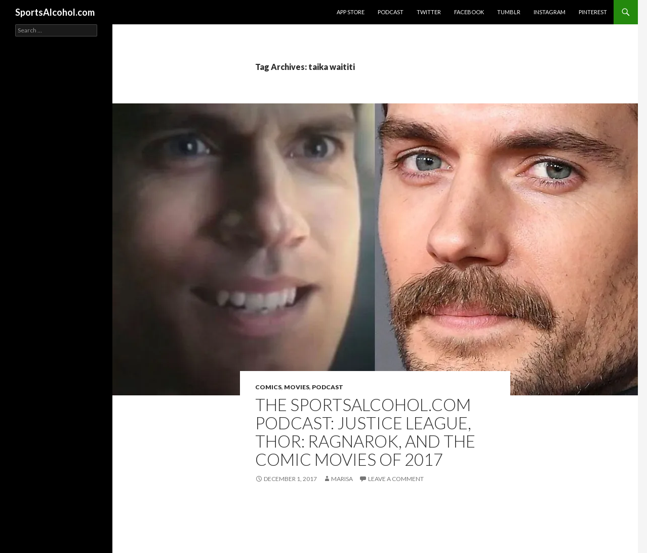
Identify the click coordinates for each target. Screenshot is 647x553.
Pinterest (593, 12)
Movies (296, 387)
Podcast (390, 12)
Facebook (469, 12)
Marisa (342, 479)
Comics (268, 387)
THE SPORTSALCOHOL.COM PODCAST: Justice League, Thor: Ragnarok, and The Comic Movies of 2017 (365, 431)
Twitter (429, 12)
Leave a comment (396, 479)
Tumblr (508, 12)
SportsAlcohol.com (55, 12)
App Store (351, 12)
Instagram (549, 12)
